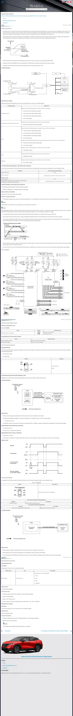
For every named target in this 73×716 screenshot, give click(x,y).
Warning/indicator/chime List (9, 20)
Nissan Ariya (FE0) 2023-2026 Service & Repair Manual (12, 16)
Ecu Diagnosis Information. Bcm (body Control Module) (54, 630)
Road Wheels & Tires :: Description (36, 16)
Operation (5, 22)
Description (7, 630)
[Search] (36, 9)
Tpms (4, 18)
